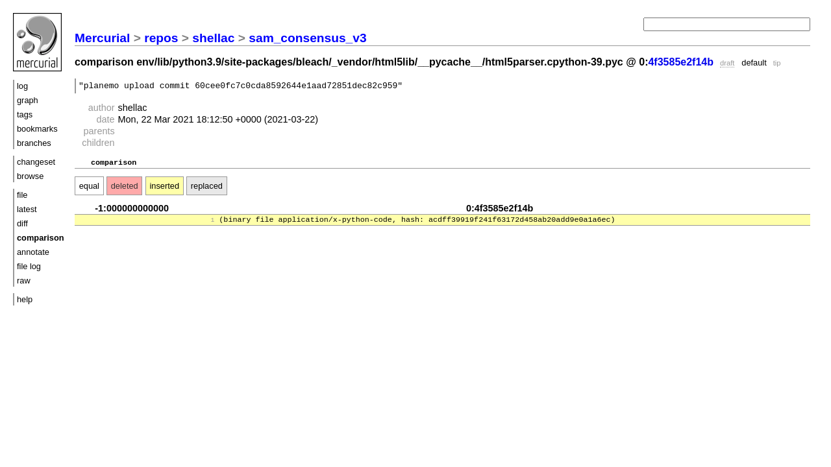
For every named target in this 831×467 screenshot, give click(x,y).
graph (27, 100)
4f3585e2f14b (680, 61)
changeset (36, 162)
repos (161, 38)
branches (34, 143)
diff (22, 223)
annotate (33, 252)
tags (24, 114)
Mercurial (102, 38)
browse (30, 176)
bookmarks (37, 129)
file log (29, 266)
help (24, 299)
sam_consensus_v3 (307, 38)
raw (24, 280)
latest (27, 209)
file (22, 195)
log (22, 86)
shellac (213, 38)
